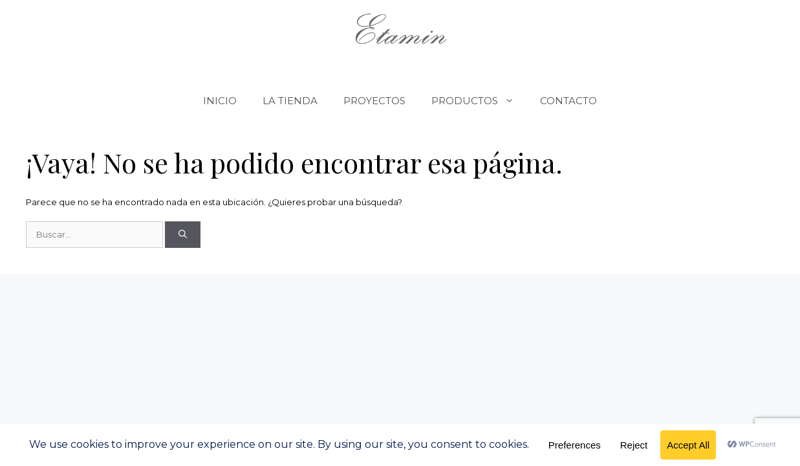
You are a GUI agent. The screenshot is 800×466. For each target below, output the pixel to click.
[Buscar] (182, 235)
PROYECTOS (374, 100)
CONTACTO (568, 100)
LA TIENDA (290, 100)
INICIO (220, 100)
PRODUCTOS (479, 101)
